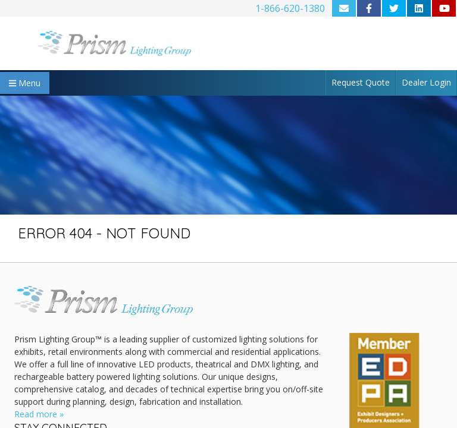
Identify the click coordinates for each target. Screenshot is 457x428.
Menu (24, 83)
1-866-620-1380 (290, 8)
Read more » (39, 414)
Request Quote (360, 82)
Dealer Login (426, 82)
